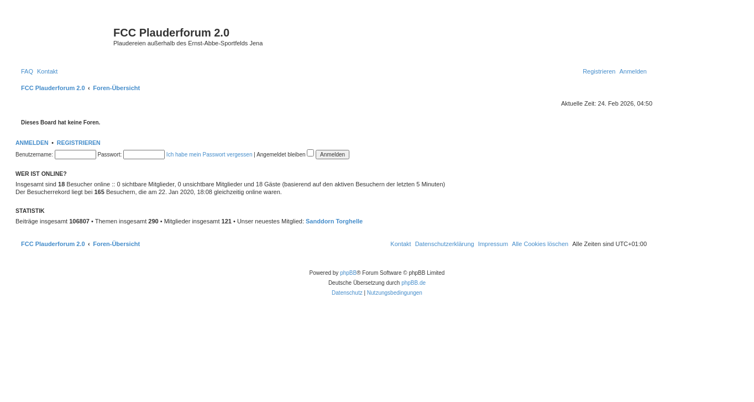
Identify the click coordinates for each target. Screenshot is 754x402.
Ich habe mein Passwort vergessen (209, 155)
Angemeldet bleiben (285, 155)
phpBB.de (413, 283)
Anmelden (32, 142)
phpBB (348, 273)
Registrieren (79, 142)
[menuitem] (27, 71)
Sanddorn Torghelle (334, 221)
